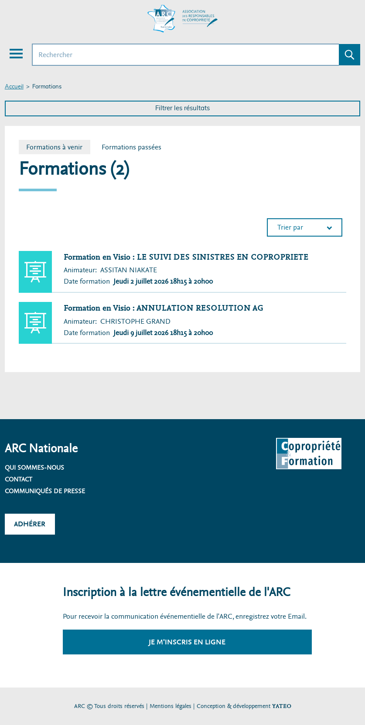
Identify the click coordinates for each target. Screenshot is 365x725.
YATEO (281, 706)
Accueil (14, 87)
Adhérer (29, 524)
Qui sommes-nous (34, 467)
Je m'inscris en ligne (187, 642)
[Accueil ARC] (182, 19)
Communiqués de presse (45, 491)
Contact (18, 479)
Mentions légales (170, 706)
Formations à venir (58, 147)
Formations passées (131, 147)
